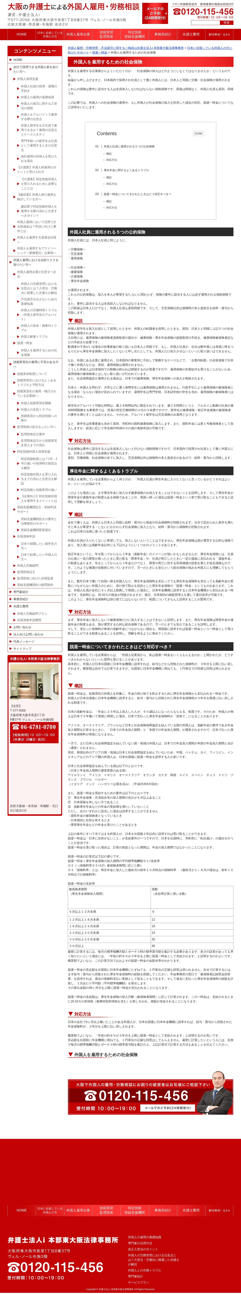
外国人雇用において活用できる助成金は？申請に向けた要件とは (36, 226)
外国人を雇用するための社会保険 (106, 1056)
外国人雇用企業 (78, 34)
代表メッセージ (23, 641)
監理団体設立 (26, 572)
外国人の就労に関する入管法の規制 (39, 106)
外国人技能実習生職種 (36, 403)
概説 (110, 153)
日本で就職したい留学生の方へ (39, 546)
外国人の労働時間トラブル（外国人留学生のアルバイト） (39, 315)
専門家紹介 (20, 592)
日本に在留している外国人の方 (50, 34)
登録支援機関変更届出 (36, 530)
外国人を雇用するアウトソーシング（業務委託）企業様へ (36, 250)
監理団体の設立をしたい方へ (36, 426)
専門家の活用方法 (140, 1244)
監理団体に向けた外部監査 (35, 578)
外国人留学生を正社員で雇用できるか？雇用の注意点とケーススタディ (39, 130)
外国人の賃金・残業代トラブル (39, 328)
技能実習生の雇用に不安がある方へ (36, 364)
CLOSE (198, 134)
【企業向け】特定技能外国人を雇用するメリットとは (39, 498)
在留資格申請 (26, 536)
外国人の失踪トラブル (36, 409)
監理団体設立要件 (33, 434)
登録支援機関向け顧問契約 (35, 584)
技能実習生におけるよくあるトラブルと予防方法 (36, 382)
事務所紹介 (162, 34)
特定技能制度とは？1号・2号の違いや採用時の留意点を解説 (39, 463)
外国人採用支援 (27, 78)
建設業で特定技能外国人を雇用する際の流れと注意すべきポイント (39, 211)
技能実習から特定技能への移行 (39, 418)
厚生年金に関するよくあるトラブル (128, 170)
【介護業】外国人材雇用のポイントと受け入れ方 (36, 169)
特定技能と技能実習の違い (39, 489)
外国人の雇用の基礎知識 (37, 97)
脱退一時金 (24, 343)
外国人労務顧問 (27, 565)
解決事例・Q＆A (219, 34)
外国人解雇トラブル (34, 336)
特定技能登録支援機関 (134, 34)
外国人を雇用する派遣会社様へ (36, 240)
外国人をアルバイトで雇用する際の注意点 (39, 117)
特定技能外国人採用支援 (33, 451)
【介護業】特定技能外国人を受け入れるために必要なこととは (39, 184)
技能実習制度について (32, 373)
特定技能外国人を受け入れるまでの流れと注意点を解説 (39, 479)
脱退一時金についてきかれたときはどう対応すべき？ (139, 194)
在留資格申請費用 (29, 620)
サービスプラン (138, 1283)
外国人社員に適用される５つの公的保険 (130, 146)
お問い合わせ (22, 627)
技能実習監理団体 (106, 34)
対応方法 (113, 160)
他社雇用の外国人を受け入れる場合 (39, 158)
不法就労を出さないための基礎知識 (39, 301)
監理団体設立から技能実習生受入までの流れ (39, 443)
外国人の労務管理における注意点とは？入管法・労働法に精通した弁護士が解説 (39, 288)
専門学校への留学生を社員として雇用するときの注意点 (39, 145)
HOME (22, 34)
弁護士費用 (191, 34)
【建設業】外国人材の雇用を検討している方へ (36, 197)
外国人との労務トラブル (144, 1271)
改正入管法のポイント (143, 1250)
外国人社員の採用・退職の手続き (39, 88)
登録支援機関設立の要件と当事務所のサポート (39, 521)
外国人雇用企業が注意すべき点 (36, 274)
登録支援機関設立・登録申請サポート (36, 509)
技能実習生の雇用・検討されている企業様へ (36, 393)
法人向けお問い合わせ (28, 634)
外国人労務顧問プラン (32, 613)
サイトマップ (22, 648)
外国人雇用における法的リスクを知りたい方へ (36, 262)
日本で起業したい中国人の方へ (39, 557)
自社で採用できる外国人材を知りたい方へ (36, 69)
